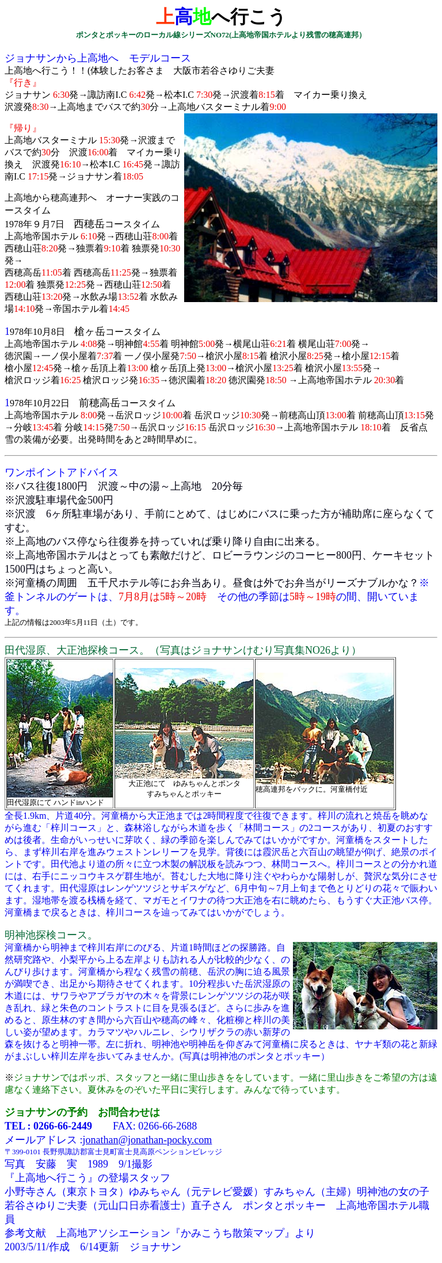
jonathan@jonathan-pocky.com (147, 1140)
